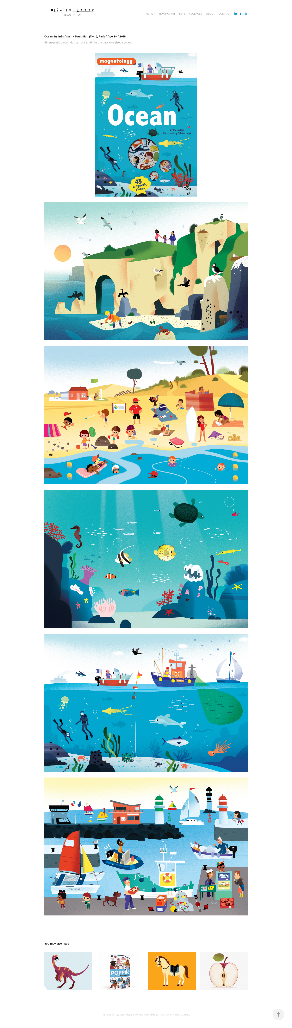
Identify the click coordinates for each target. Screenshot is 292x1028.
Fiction (150, 14)
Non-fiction (167, 14)
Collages (195, 14)
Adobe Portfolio (181, 1015)
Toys (182, 14)
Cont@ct (225, 14)
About (210, 14)
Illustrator (73, 15)
